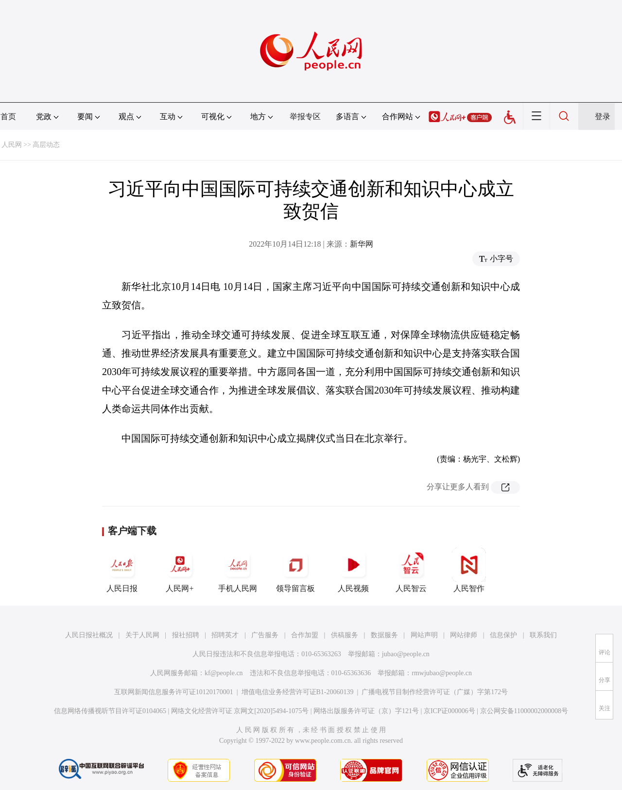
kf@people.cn (224, 673)
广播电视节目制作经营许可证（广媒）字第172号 (435, 692)
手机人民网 (237, 570)
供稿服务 (344, 635)
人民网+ (180, 570)
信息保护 (503, 635)
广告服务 (264, 635)
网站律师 (463, 635)
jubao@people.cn (406, 654)
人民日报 (122, 570)
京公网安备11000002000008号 (524, 711)
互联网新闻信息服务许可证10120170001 (173, 692)
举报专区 (305, 116)
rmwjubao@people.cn (442, 673)
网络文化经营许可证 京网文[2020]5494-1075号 (240, 711)
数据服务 (384, 635)
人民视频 (353, 570)
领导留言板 (295, 570)
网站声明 (424, 635)
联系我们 (543, 635)
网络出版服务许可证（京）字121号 (366, 711)
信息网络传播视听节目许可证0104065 (110, 711)
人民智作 (469, 570)
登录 (602, 116)
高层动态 (46, 144)
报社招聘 (185, 635)
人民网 (11, 144)
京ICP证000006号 (449, 711)
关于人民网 (142, 635)
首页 (8, 116)
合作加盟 (304, 635)
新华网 (361, 244)
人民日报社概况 (89, 635)
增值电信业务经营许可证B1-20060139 (298, 692)
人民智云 (411, 570)
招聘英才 (225, 635)
